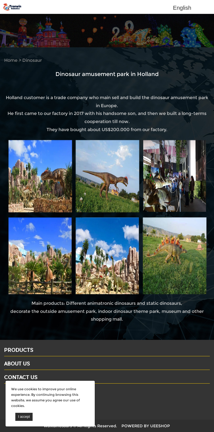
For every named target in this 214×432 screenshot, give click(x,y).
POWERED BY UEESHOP (145, 425)
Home (11, 60)
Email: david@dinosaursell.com (38, 400)
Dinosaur (32, 60)
